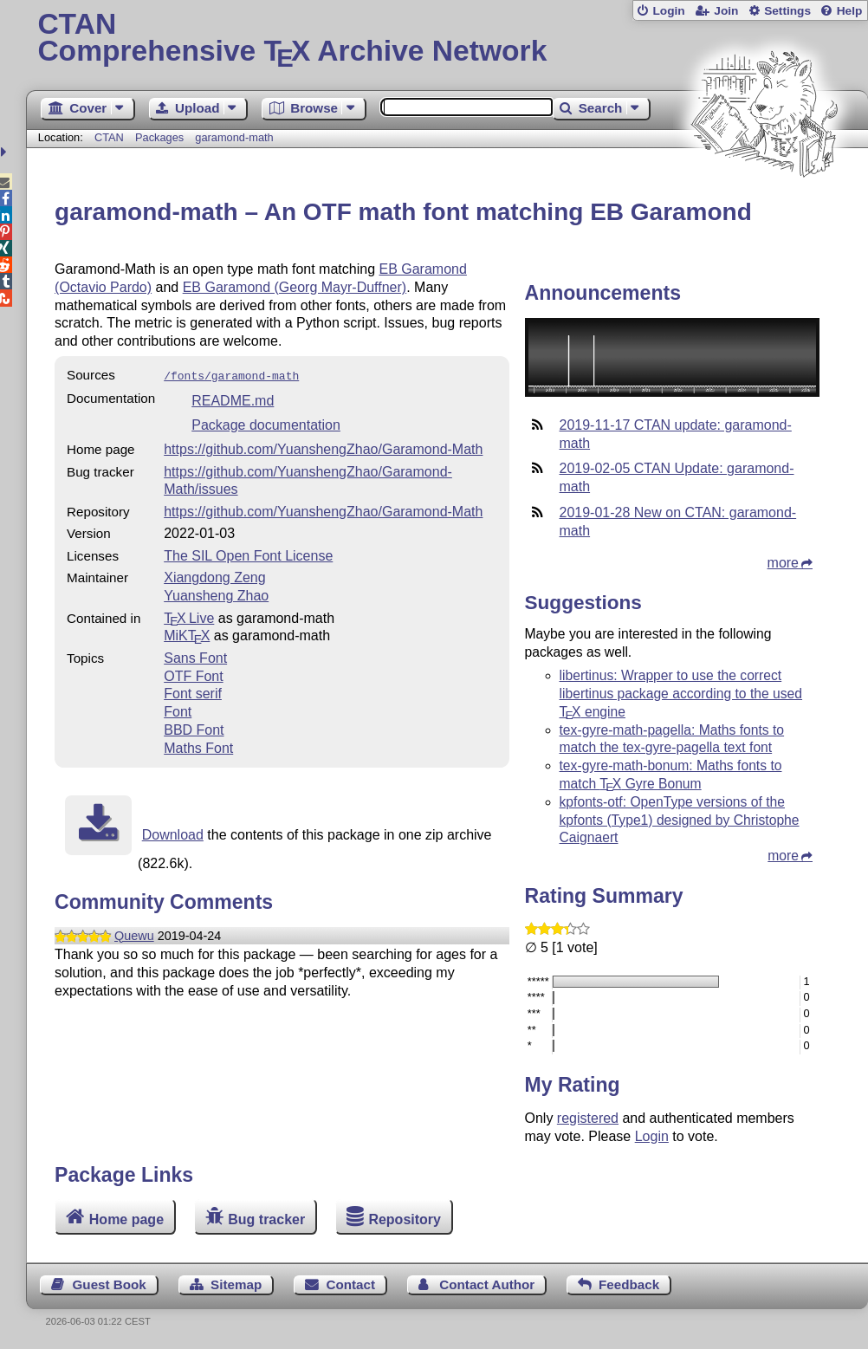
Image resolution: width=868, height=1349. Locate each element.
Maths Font (198, 746)
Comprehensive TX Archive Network (446, 39)
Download (173, 833)
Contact (350, 1284)
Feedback (629, 1284)
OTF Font (193, 674)
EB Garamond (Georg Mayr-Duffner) (294, 287)
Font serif (193, 691)
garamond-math (234, 137)
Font (177, 710)
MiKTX (187, 633)
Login (668, 10)
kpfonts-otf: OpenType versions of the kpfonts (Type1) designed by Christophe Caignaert (680, 820)
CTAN (109, 137)
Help (850, 10)
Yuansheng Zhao (216, 594)
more (783, 562)
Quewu (134, 934)
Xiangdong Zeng (214, 575)
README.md (232, 399)
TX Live (189, 616)
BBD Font (193, 728)
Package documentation (265, 423)
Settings (787, 10)
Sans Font (195, 656)
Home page (126, 1218)
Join (726, 10)
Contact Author (486, 1284)
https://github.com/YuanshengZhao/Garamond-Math (323, 447)
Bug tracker (266, 1218)
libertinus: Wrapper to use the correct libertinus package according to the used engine (681, 693)
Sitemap (236, 1284)
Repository (404, 1218)
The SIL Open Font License (248, 554)
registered (588, 1118)
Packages (161, 137)
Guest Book (109, 1284)
